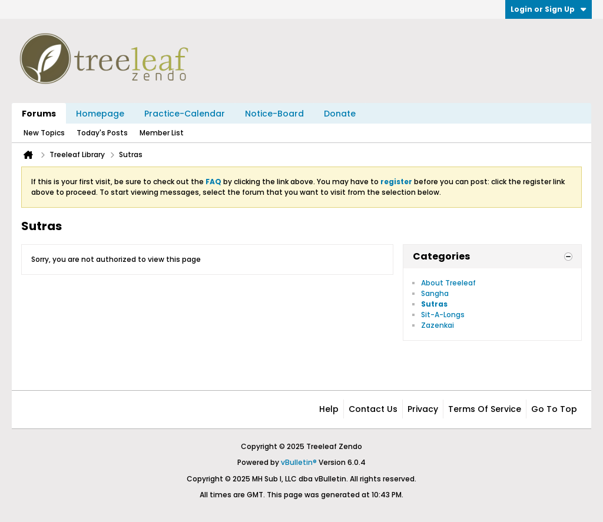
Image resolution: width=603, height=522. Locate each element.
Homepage (100, 113)
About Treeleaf (448, 283)
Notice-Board (274, 113)
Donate (340, 113)
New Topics (44, 133)
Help (329, 409)
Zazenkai (437, 325)
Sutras (434, 304)
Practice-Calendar (184, 113)
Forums (39, 113)
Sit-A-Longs (443, 315)
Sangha (435, 293)
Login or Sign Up (549, 9)
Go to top (554, 409)
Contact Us (373, 409)
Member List (162, 133)
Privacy (422, 409)
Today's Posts (102, 133)
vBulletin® (299, 462)
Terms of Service (484, 409)
